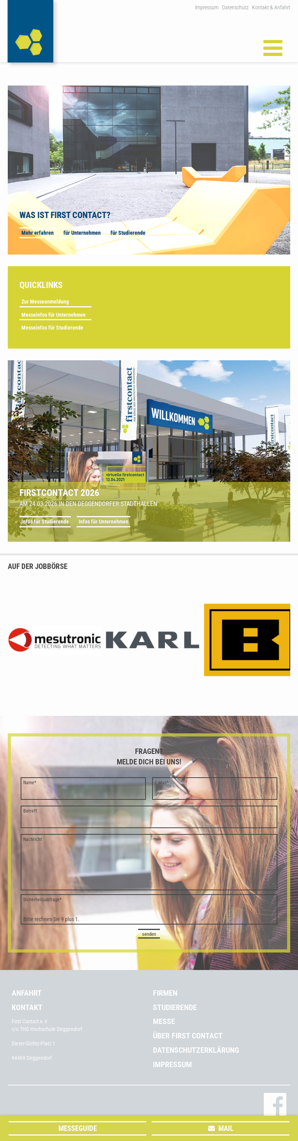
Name (29, 782)
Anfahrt (27, 993)
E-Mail (161, 782)
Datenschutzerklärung (196, 1050)
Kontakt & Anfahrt (271, 7)
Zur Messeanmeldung (45, 301)
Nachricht (32, 839)
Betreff (30, 811)
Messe (164, 1021)
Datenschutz (235, 7)
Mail (225, 1128)
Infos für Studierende (45, 521)
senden (149, 934)
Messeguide (77, 1128)
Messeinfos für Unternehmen (53, 315)
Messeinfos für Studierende (52, 328)
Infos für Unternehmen (103, 521)
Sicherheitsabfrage (42, 899)
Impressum (207, 7)
